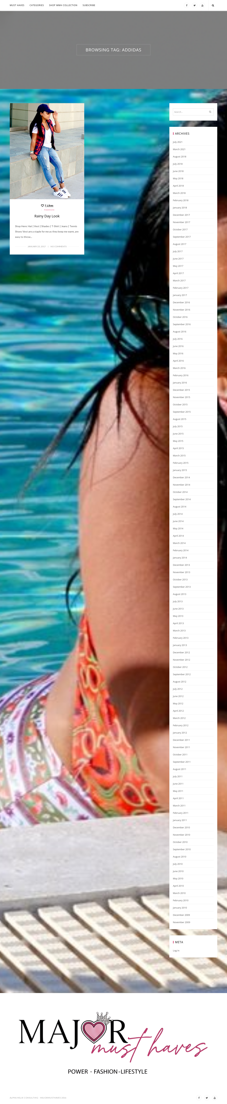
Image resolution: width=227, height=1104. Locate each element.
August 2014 (179, 506)
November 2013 (181, 572)
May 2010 (178, 878)
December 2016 (181, 302)
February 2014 (180, 550)
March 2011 (179, 805)
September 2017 (182, 236)
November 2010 (181, 834)
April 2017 (178, 273)
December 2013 (181, 564)
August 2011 (179, 769)
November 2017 (181, 222)
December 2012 (181, 652)
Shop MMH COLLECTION (63, 5)
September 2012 (182, 674)
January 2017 (180, 295)
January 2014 (180, 557)
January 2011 (180, 820)
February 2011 (180, 812)
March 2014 (179, 543)
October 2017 (180, 229)
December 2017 (181, 214)
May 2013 (178, 616)
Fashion (49, 209)
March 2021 (179, 149)
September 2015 (182, 411)
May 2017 (178, 266)
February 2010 (180, 900)
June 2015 (178, 433)
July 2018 (177, 163)
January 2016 (180, 382)
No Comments (59, 246)
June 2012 (178, 696)
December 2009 (181, 915)
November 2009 (181, 922)
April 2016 (178, 360)
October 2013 (180, 579)
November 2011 (181, 747)
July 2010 (177, 863)
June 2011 (178, 783)
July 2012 (177, 688)
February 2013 (180, 637)
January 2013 (180, 645)
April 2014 (178, 535)
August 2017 (179, 244)
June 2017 (178, 258)
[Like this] (47, 205)
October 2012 (180, 667)
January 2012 (180, 732)
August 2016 (179, 331)
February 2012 (180, 725)
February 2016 (180, 375)
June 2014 (178, 521)
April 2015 (178, 448)
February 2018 (180, 200)
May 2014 (178, 528)
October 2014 (180, 492)
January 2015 (180, 470)
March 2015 (179, 455)
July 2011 (177, 776)
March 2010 (179, 893)
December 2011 (181, 740)
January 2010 (180, 907)
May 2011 (178, 791)
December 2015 (181, 389)
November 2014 (181, 484)
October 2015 (180, 404)
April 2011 (178, 798)
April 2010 (178, 885)
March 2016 (179, 368)
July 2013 (177, 601)
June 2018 (178, 171)
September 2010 (182, 849)
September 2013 (182, 586)
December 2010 (181, 827)
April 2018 (178, 185)
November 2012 (181, 659)
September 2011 (182, 761)
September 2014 (182, 499)
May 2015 (178, 441)
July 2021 (177, 142)
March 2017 (179, 280)
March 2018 (179, 193)
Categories (37, 5)
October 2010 (180, 842)
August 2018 (179, 156)
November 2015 (181, 397)
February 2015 (180, 462)
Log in (176, 950)
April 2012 (178, 710)
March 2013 (179, 630)
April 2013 (178, 623)
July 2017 (177, 251)
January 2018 (180, 207)
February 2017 (180, 287)
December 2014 (181, 477)
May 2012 (178, 703)
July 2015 (177, 426)
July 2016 (177, 338)
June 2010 (178, 871)
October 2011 (180, 754)
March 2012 (179, 718)
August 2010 (179, 856)
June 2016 (178, 346)
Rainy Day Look (47, 216)
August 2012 (179, 681)
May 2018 (178, 178)
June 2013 (178, 608)
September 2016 (182, 324)
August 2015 (179, 419)
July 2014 (177, 513)
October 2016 (180, 317)
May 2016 (178, 353)
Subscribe (89, 5)
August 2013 (179, 594)
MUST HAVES (17, 5)
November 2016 (181, 309)
